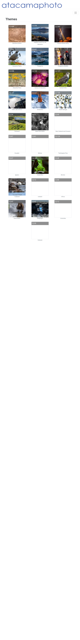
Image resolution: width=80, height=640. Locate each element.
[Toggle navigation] (75, 13)
